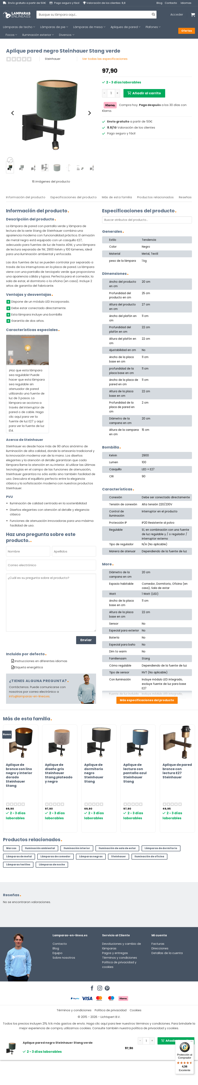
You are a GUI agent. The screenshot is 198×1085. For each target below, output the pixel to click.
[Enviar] (153, 15)
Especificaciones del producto (74, 197)
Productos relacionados (155, 197)
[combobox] (96, 14)
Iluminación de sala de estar (117, 848)
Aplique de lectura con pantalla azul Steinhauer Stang (135, 773)
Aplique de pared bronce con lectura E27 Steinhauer (177, 771)
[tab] (25, 197)
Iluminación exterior (38, 35)
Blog (159, 3)
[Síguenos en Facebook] (91, 987)
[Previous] (13, 113)
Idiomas (186, 3)
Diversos (66, 35)
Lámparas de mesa (89, 27)
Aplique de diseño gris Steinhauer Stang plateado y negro (59, 773)
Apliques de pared (125, 27)
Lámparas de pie (54, 27)
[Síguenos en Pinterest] (106, 987)
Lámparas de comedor (55, 856)
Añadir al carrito (146, 93)
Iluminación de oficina (149, 856)
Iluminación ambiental (40, 848)
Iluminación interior (77, 848)
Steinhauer (118, 856)
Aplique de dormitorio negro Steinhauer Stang (93, 773)
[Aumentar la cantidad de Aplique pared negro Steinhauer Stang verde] (117, 93)
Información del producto (25, 197)
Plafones (153, 27)
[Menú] (191, 1042)
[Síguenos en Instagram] (99, 987)
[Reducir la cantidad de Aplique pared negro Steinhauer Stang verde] (104, 93)
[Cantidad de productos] (111, 93)
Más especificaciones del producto (147, 700)
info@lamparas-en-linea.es (29, 696)
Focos (11, 35)
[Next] (89, 113)
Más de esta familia (117, 197)
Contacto (171, 3)
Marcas (11, 848)
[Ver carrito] (193, 14)
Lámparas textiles (18, 864)
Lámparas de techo (19, 27)
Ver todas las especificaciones (105, 59)
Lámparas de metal (19, 856)
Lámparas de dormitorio (161, 848)
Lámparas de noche (52, 864)
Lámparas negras (91, 856)
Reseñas (185, 197)
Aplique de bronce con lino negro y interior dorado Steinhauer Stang (19, 775)
